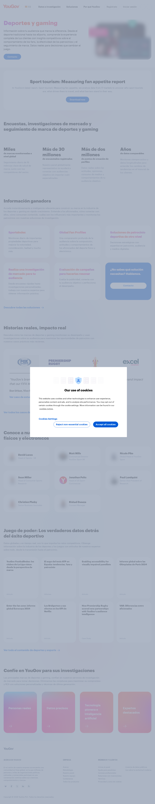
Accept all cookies (106, 424)
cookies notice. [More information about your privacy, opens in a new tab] (46, 408)
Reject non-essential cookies (72, 424)
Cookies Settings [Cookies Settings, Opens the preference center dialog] (48, 419)
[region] (78, 402)
